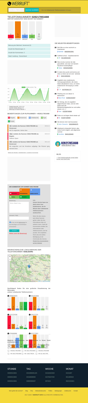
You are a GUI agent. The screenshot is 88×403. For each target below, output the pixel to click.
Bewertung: (19, 206)
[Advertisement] (28, 72)
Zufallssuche (67, 391)
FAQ (31, 391)
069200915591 (69, 51)
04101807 (69, 373)
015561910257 (70, 98)
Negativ (13, 193)
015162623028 (49, 373)
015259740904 (67, 111)
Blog (26, 391)
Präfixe (50, 391)
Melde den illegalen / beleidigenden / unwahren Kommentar (23, 152)
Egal (12, 197)
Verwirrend (23, 191)
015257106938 (65, 118)
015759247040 (49, 377)
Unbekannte (34, 191)
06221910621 (70, 381)
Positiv (23, 197)
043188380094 (31, 377)
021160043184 (65, 58)
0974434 (48, 381)
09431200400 (69, 134)
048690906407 (31, 381)
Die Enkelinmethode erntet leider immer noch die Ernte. (67, 158)
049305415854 (12, 373)
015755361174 (66, 89)
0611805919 (70, 377)
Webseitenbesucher (40, 391)
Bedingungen (22, 222)
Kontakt (76, 391)
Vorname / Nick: (19, 217)
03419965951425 (31, 373)
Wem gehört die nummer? (16, 391)
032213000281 (65, 76)
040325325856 (68, 68)
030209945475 (73, 124)
